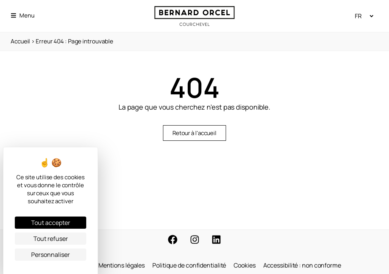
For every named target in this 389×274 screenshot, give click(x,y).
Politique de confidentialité (189, 265)
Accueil (20, 41)
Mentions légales (121, 265)
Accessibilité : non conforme (302, 265)
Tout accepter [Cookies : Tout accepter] (50, 222)
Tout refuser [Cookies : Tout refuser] (50, 238)
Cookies (244, 265)
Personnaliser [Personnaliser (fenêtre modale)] (50, 254)
